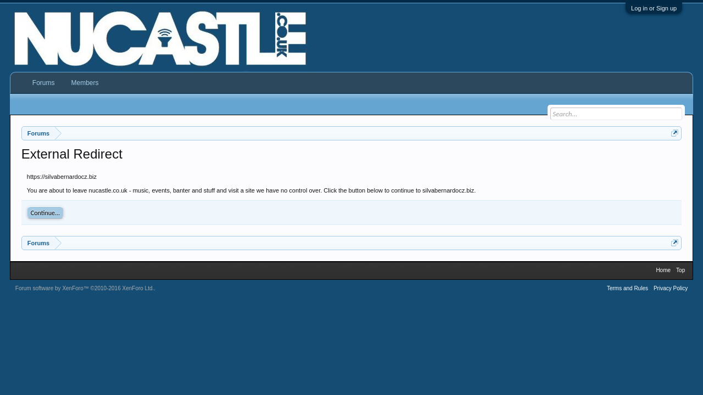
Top (680, 270)
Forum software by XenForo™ (84, 288)
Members (84, 83)
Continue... (45, 213)
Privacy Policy (671, 288)
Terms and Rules (627, 288)
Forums (43, 83)
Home (663, 270)
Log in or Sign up (654, 8)
